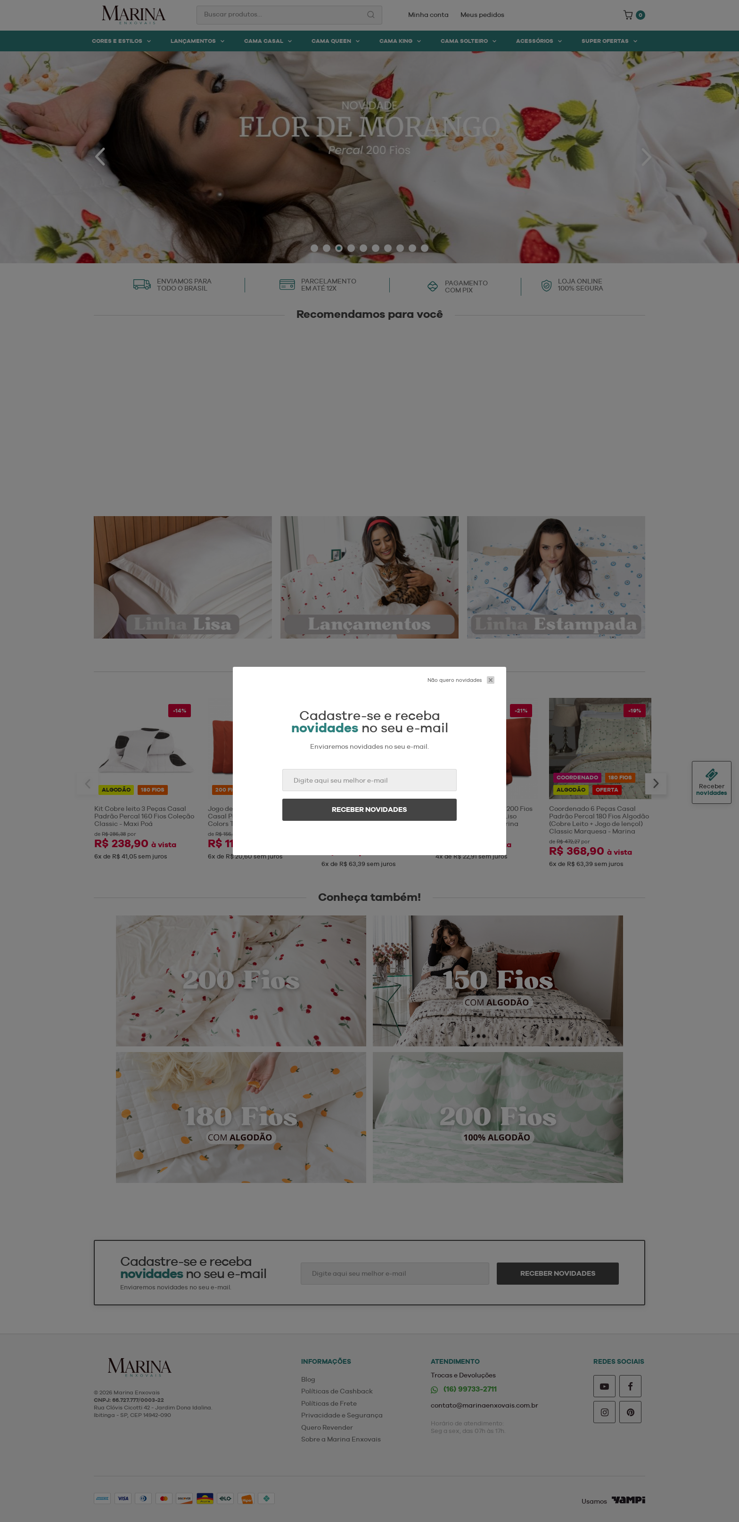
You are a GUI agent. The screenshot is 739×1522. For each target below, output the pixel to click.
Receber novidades (369, 809)
